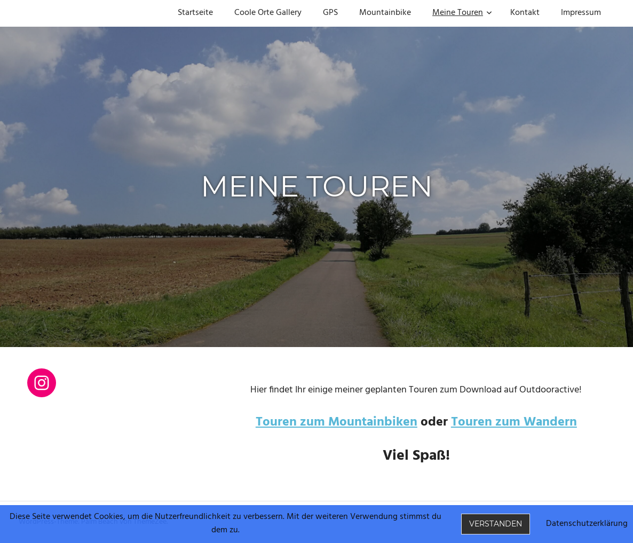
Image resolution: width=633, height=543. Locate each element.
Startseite (195, 13)
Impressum (581, 13)
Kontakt (525, 13)
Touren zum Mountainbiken (336, 422)
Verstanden (495, 524)
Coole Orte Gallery (268, 13)
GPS (330, 13)
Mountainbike (385, 13)
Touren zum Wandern (514, 422)
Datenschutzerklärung (587, 524)
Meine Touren (462, 13)
